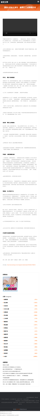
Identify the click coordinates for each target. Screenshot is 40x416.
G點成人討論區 (6, 365)
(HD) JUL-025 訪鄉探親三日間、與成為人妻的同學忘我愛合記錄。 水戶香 (18, 382)
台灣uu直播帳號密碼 (30, 397)
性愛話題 (20, 312)
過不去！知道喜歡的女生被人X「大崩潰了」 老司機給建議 (15, 375)
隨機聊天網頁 (15, 402)
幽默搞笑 (20, 322)
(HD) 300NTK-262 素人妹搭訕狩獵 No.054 (11, 371)
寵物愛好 (20, 341)
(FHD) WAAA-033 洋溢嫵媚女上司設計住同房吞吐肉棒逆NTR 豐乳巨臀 (17, 373)
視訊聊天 (20, 353)
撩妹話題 (36, 397)
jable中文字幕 (19, 399)
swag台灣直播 (26, 399)
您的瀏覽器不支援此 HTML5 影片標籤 (20, 27)
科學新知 (20, 328)
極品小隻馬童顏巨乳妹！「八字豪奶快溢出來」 (13, 369)
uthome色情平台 (22, 402)
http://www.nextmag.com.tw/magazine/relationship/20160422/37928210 (21, 264)
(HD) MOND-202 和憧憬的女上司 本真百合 (12, 367)
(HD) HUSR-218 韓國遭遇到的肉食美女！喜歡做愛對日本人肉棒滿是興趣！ (18, 379)
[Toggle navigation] (38, 1)
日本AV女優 (20, 309)
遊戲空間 (20, 334)
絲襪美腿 (20, 299)
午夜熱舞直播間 (6, 377)
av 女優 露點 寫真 (13, 399)
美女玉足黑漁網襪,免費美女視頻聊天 (28, 400)
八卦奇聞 (20, 318)
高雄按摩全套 (17, 400)
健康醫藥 (20, 350)
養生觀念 (20, 347)
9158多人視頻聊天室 (5, 399)
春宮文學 (18, 409)
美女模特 (20, 303)
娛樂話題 (20, 337)
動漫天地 (20, 331)
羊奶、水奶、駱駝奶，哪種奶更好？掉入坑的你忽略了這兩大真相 (16, 384)
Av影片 (20, 356)
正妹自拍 (20, 306)
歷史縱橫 (20, 325)
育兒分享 (20, 344)
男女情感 (20, 315)
